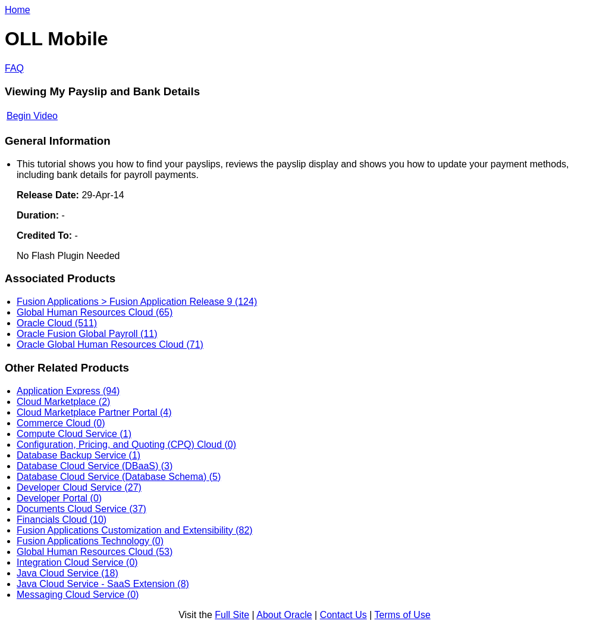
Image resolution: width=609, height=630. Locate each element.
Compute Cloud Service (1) (74, 434)
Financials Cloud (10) (61, 519)
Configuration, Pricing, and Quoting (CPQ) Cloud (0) (126, 444)
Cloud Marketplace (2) (63, 402)
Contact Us (343, 615)
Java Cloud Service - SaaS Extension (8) (103, 584)
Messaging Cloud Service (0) (78, 595)
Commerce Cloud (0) (61, 423)
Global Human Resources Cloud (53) (94, 552)
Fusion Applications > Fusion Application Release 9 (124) (137, 302)
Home (17, 10)
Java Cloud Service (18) (67, 573)
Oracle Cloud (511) (57, 323)
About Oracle (284, 615)
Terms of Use (403, 615)
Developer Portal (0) (59, 498)
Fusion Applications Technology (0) (90, 541)
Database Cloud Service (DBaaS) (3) (94, 466)
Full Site (232, 615)
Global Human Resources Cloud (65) (94, 312)
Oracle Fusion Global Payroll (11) (87, 334)
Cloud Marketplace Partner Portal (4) (94, 412)
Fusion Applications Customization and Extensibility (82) (135, 530)
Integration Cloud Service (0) (77, 562)
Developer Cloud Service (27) (79, 487)
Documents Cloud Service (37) (81, 509)
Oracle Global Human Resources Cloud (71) (110, 344)
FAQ (14, 68)
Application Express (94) (68, 391)
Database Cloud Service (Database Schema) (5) (119, 477)
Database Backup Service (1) (78, 455)
